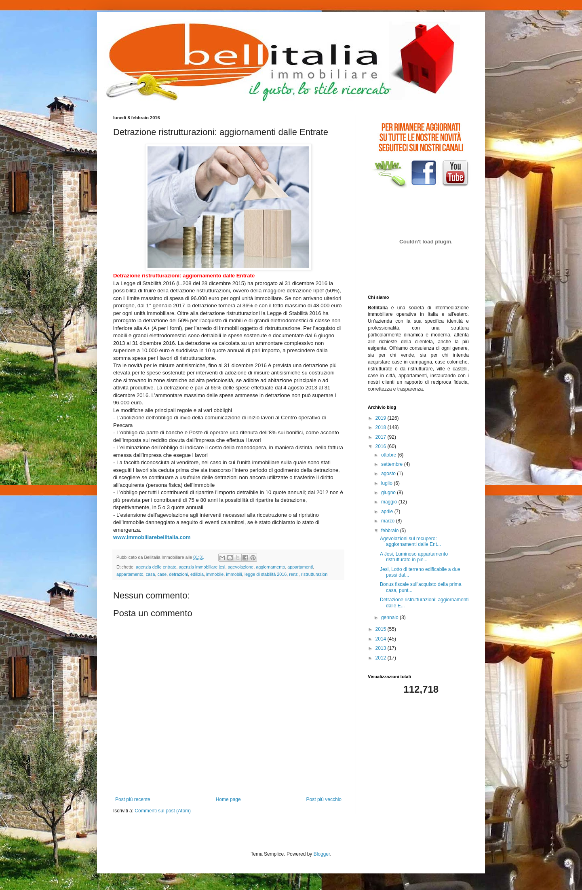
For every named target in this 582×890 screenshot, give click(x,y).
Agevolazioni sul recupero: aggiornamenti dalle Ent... (410, 541)
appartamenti (300, 566)
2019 (381, 418)
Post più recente (132, 799)
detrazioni (178, 574)
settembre (392, 464)
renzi (293, 574)
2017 (381, 437)
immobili (234, 574)
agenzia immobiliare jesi (202, 566)
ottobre (389, 455)
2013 (381, 648)
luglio (387, 483)
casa (150, 574)
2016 (381, 446)
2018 (381, 427)
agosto (389, 473)
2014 (381, 639)
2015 (381, 629)
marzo (388, 521)
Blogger (322, 854)
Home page (228, 799)
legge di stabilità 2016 (266, 574)
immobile (215, 574)
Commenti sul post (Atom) (163, 811)
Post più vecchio (324, 799)
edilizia (197, 574)
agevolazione (240, 566)
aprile (387, 511)
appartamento (129, 574)
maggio (390, 502)
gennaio (390, 617)
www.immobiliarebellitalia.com (152, 537)
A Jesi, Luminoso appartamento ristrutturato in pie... (414, 556)
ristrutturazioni (315, 574)
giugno (389, 492)
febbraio (390, 530)
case (162, 574)
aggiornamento (270, 566)
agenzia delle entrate (156, 566)
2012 (381, 658)
